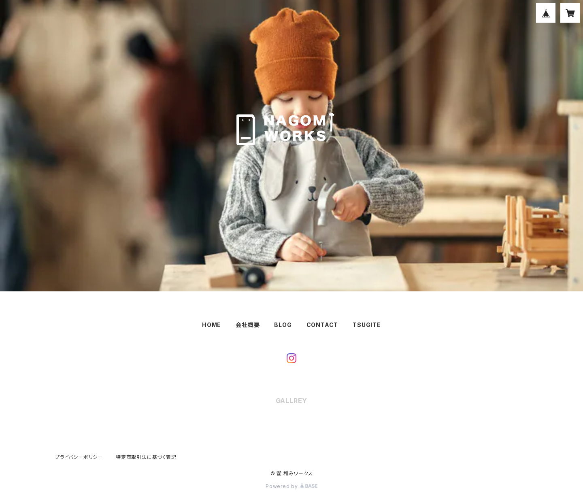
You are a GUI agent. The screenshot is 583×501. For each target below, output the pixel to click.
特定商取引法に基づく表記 (146, 457)
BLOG (283, 324)
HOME (211, 324)
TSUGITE (367, 324)
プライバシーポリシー (79, 457)
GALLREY (292, 401)
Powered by (291, 486)
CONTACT (322, 324)
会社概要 (248, 324)
